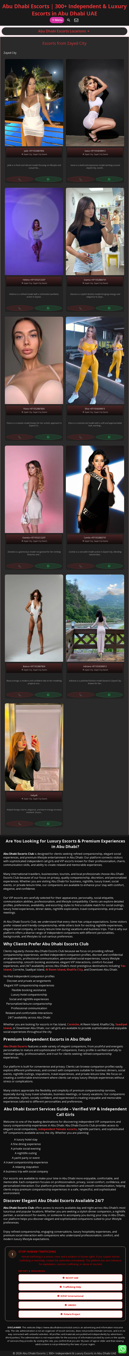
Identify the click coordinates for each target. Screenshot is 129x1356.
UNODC (70, 1305)
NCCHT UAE (70, 1277)
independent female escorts (57, 1129)
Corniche (73, 1024)
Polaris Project (70, 1314)
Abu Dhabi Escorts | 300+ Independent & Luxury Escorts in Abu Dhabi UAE (64, 10)
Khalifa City (75, 969)
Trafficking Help (70, 1286)
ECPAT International (70, 1296)
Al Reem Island (55, 969)
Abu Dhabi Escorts (15, 1046)
